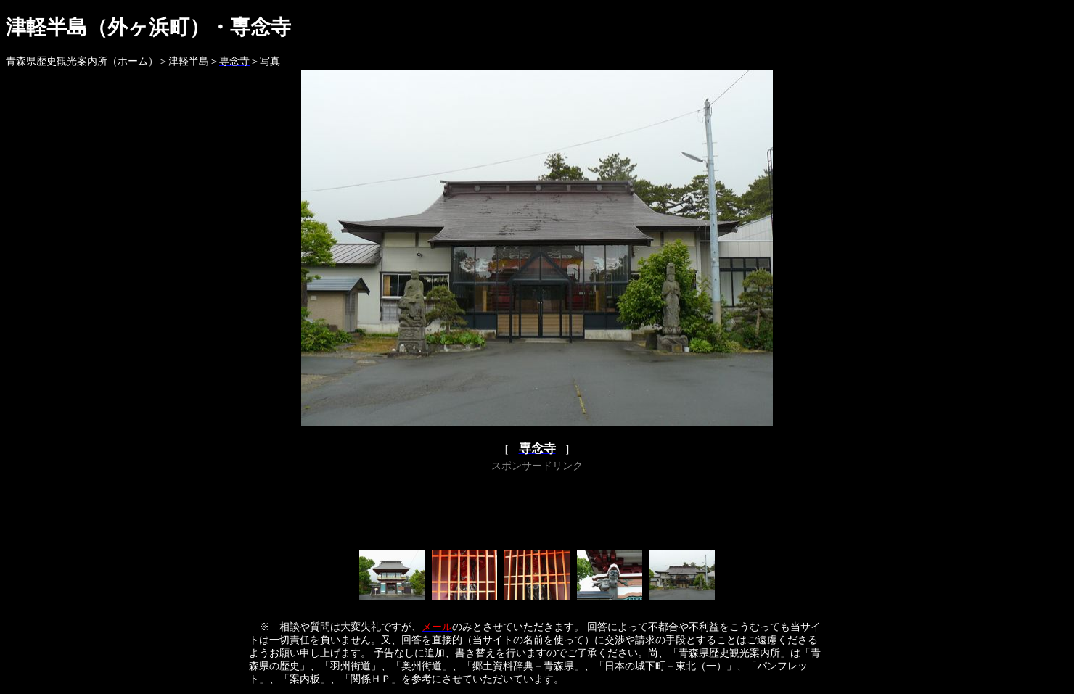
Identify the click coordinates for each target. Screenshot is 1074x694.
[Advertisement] (537, 508)
